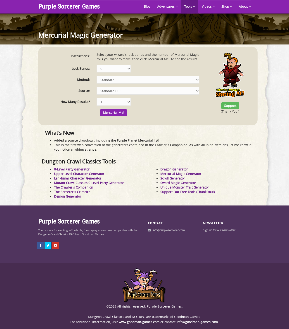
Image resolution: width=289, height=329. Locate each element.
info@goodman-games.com (197, 322)
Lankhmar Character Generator (77, 178)
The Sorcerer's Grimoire (72, 192)
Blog (147, 6)
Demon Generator (67, 196)
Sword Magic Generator (178, 183)
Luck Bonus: (81, 68)
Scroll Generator (172, 178)
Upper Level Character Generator (79, 174)
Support (230, 105)
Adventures (167, 6)
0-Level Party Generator (72, 169)
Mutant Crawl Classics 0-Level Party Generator (89, 183)
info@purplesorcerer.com (168, 230)
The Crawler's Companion (73, 187)
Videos (208, 6)
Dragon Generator (174, 169)
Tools (189, 6)
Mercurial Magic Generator (180, 174)
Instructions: (80, 56)
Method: (83, 79)
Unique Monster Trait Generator (184, 187)
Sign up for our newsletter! (219, 230)
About (245, 6)
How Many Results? (75, 102)
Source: (84, 91)
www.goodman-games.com (139, 322)
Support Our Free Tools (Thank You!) (187, 192)
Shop (226, 6)
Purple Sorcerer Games (69, 6)
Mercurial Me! (113, 112)
